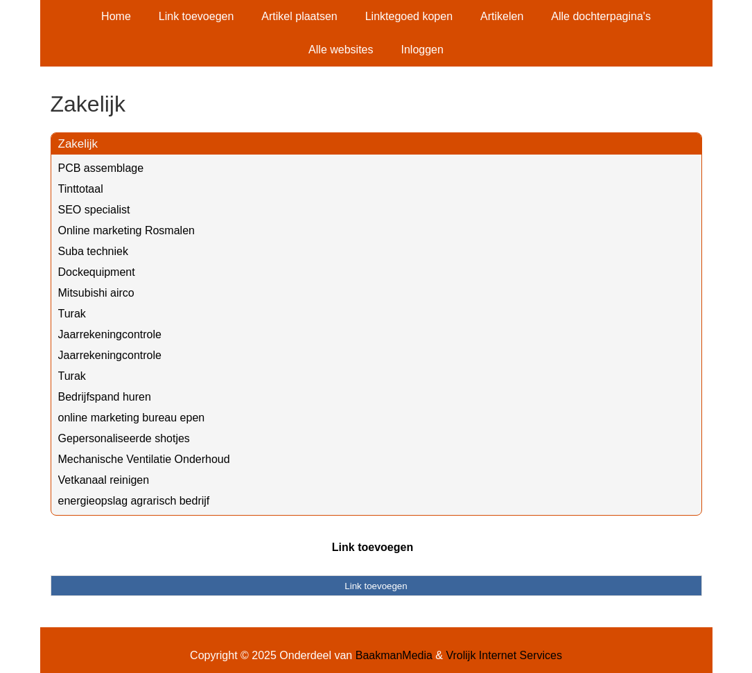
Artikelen (501, 16)
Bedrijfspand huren (104, 397)
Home (116, 16)
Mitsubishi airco (96, 293)
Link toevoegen (196, 16)
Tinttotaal (80, 189)
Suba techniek (93, 251)
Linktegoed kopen (409, 16)
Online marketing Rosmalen (126, 230)
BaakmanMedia (394, 655)
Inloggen (422, 49)
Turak (72, 314)
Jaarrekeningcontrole (109, 334)
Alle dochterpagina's (601, 16)
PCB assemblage (101, 168)
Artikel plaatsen (299, 16)
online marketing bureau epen (131, 417)
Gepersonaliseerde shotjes (124, 438)
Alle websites (340, 49)
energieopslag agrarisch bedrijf (134, 501)
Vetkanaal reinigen (104, 480)
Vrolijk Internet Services (503, 655)
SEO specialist (94, 210)
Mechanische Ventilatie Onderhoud (144, 459)
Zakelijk (78, 143)
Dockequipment (96, 272)
